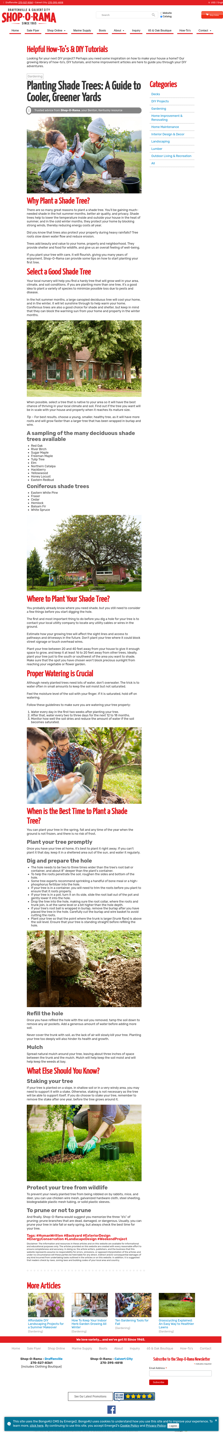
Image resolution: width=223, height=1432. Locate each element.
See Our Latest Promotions (90, 1397)
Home (15, 30)
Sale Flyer (33, 30)
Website (161, 13)
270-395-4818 (55, 2)
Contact (203, 30)
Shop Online (207, 15)
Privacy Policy (156, 1426)
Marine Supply (82, 30)
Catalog (161, 16)
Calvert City (124, 1359)
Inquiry (136, 30)
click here (37, 1426)
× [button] (216, 1420)
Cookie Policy (129, 1426)
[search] (120, 15)
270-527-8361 (25, 2)
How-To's (185, 30)
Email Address (158, 1368)
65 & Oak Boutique (159, 30)
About (117, 30)
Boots (102, 30)
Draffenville (54, 1359)
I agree (173, 1425)
